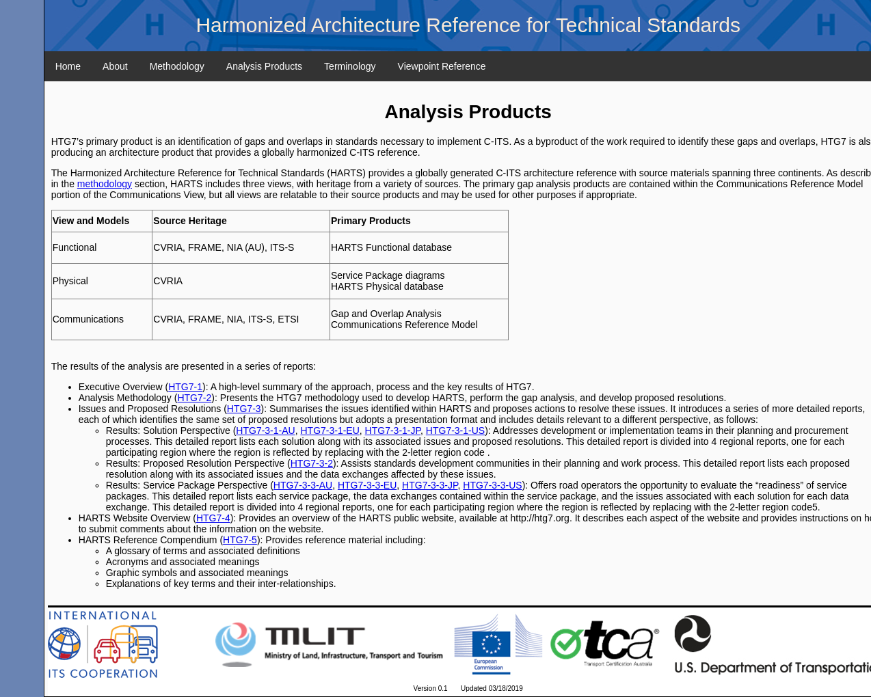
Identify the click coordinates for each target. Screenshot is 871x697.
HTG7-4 (213, 517)
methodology (104, 183)
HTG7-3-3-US (492, 485)
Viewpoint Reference (442, 66)
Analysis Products (264, 66)
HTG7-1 (185, 386)
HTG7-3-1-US (455, 430)
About (115, 66)
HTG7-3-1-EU (329, 430)
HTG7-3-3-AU (302, 485)
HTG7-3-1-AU (265, 430)
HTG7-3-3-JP (429, 485)
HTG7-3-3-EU (367, 485)
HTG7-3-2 (312, 463)
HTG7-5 (240, 539)
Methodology (177, 66)
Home (68, 66)
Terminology (349, 66)
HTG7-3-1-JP (392, 430)
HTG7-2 (194, 397)
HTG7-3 (244, 408)
